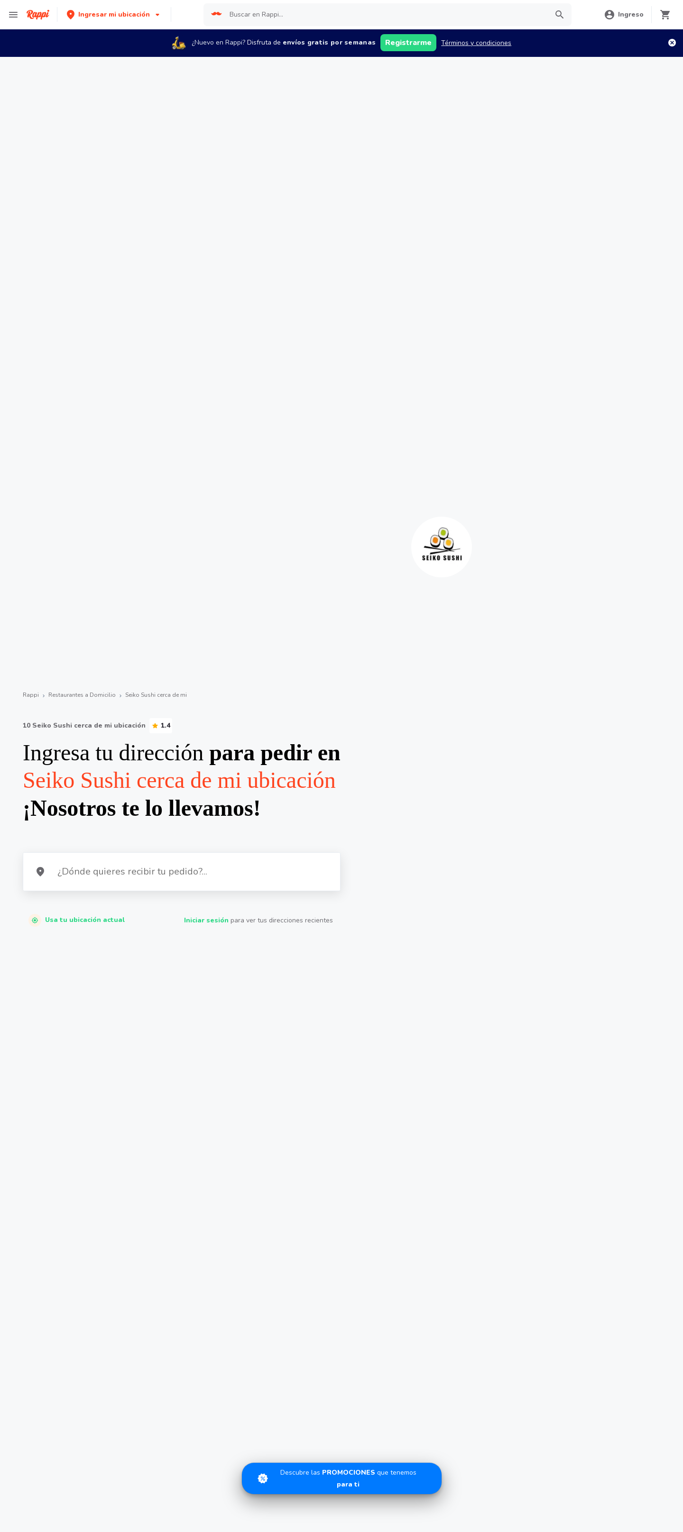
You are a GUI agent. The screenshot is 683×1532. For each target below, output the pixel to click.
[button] (114, 14)
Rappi (31, 695)
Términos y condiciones (476, 42)
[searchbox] (385, 14)
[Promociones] (342, 1478)
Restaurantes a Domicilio (82, 695)
